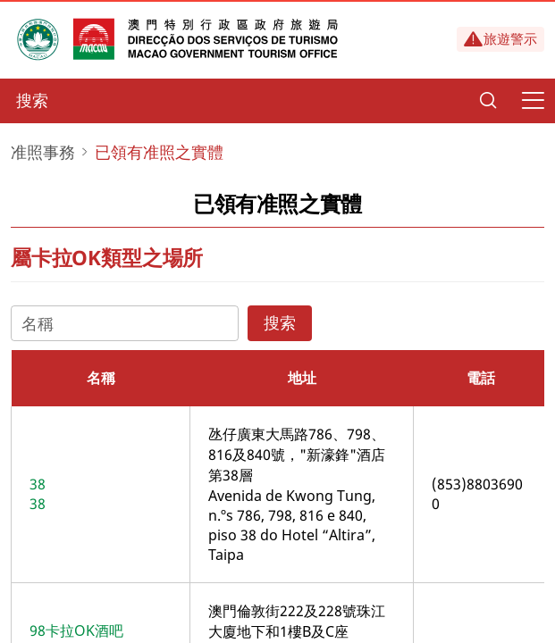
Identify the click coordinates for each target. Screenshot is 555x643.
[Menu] (532, 101)
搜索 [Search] (280, 322)
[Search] (488, 101)
